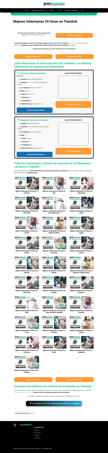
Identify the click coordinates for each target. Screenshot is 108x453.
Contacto (36, 429)
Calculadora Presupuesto (71, 10)
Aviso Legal (37, 432)
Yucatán (21, 14)
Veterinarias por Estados (38, 10)
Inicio (26, 10)
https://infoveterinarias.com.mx (23, 392)
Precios (59, 10)
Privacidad (37, 437)
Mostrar (31, 412)
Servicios (51, 10)
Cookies (36, 434)
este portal (73, 43)
